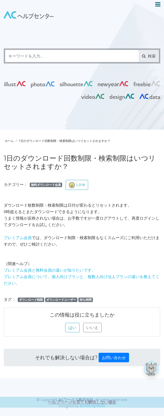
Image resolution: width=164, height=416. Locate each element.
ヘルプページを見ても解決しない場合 (82, 411)
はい (72, 327)
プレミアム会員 (18, 237)
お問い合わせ (114, 357)
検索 (149, 56)
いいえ (92, 327)
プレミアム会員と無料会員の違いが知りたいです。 (50, 270)
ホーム (9, 141)
